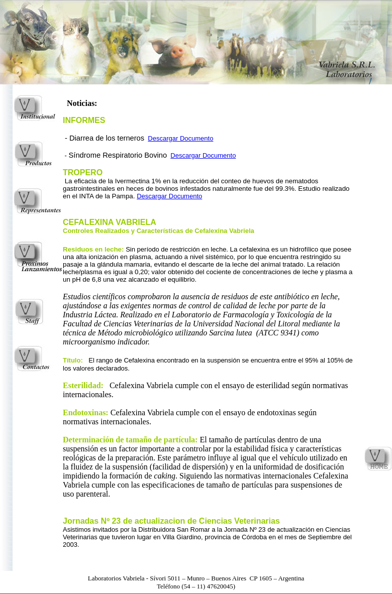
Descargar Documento (180, 138)
